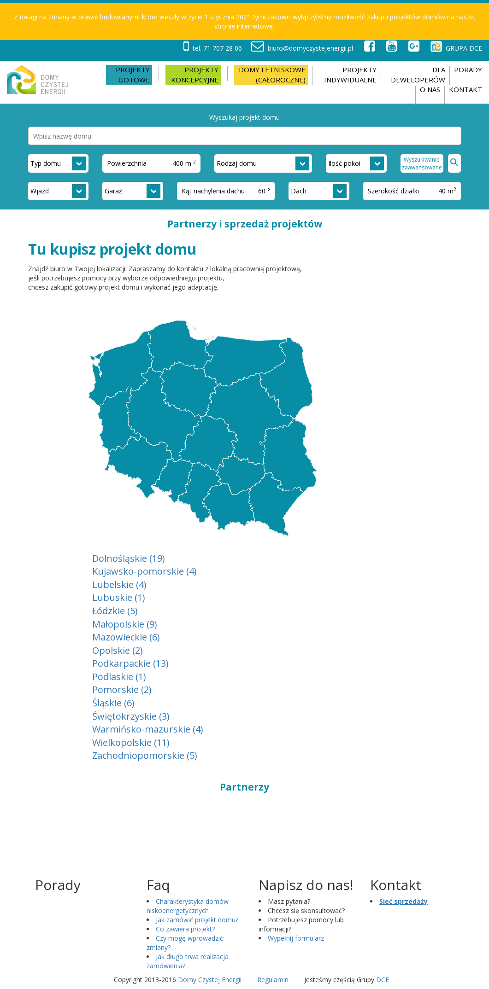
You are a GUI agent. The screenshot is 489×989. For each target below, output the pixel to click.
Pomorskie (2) (122, 689)
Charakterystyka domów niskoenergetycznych (188, 906)
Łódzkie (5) (115, 611)
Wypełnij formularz (296, 938)
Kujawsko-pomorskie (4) (144, 571)
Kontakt (465, 89)
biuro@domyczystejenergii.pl (302, 48)
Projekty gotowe (133, 74)
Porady (468, 69)
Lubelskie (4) (119, 584)
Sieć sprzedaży (403, 901)
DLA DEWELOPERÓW (418, 74)
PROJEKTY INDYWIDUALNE (350, 74)
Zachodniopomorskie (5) (144, 755)
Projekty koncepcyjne (194, 74)
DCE (382, 979)
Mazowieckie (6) (126, 637)
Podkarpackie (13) (130, 663)
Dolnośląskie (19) (128, 558)
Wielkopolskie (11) (131, 742)
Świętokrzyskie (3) (131, 716)
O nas (430, 89)
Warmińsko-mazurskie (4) (147, 729)
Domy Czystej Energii (210, 979)
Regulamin (273, 979)
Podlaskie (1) (119, 676)
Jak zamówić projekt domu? (197, 919)
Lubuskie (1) (118, 597)
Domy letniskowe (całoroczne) (272, 74)
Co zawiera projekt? (185, 929)
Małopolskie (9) (124, 624)
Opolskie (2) (117, 650)
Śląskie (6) (113, 703)
